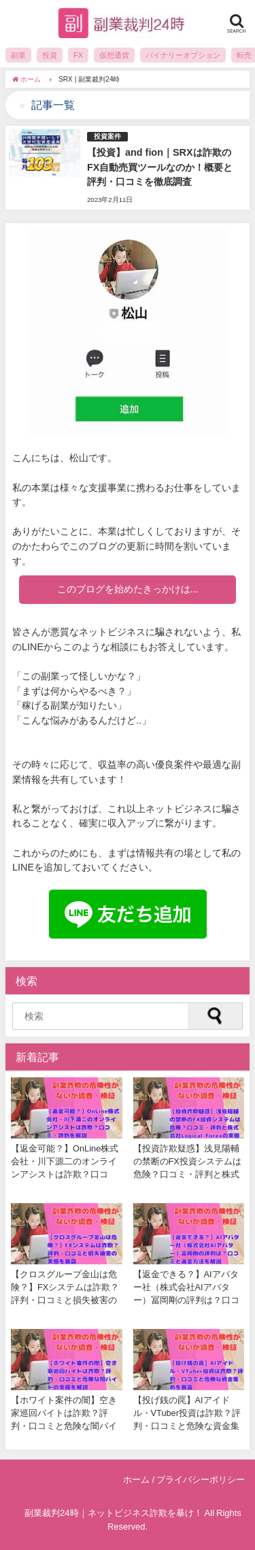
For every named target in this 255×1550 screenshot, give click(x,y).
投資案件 (107, 136)
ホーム (136, 1479)
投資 (49, 55)
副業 (18, 55)
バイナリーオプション (183, 55)
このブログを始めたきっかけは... (128, 589)
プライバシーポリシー (200, 1479)
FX (78, 55)
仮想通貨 (114, 55)
